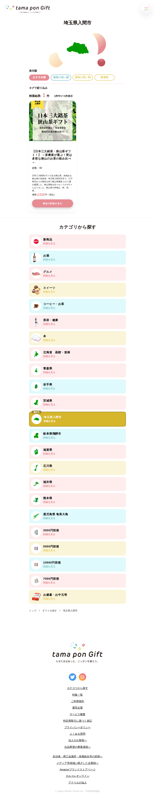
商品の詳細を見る (52, 203)
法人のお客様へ (77, 740)
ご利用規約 (77, 701)
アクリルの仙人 (77, 782)
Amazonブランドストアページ (77, 769)
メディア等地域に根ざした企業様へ (77, 763)
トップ (32, 610)
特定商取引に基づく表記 (77, 720)
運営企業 (77, 707)
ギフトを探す (49, 610)
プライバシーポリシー (77, 727)
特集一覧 (77, 694)
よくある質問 (77, 733)
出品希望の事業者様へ (77, 746)
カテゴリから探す (77, 688)
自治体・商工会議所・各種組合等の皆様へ (78, 756)
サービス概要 (77, 714)
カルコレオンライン (77, 775)
